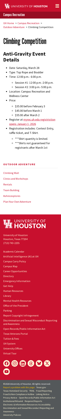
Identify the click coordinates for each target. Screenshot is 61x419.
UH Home (8, 23)
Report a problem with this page (19, 387)
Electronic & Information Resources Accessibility (27, 404)
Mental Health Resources (17, 300)
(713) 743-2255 (11, 243)
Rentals (7, 184)
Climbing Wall (11, 173)
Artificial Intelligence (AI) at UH (21, 256)
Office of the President (15, 305)
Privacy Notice (10, 397)
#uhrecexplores (11, 196)
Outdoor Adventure (14, 27)
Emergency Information (16, 281)
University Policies (12, 414)
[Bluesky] (39, 363)
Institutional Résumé (13, 401)
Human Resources (13, 291)
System (9, 343)
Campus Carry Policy (14, 261)
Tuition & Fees (11, 338)
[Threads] (31, 363)
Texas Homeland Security (15, 390)
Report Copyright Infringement (21, 315)
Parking (7, 310)
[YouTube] (6, 371)
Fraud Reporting (44, 390)
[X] (47, 363)
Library (7, 295)
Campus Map (10, 266)
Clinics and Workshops (15, 178)
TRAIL (31, 390)
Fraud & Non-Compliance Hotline (18, 394)
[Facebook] (6, 363)
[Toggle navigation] (57, 6)
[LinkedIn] (23, 363)
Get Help (8, 286)
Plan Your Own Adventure (17, 201)
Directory (8, 276)
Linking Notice (42, 394)
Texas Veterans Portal (15, 333)
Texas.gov (41, 387)
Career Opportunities (15, 271)
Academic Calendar (13, 251)
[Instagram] (14, 363)
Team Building (11, 190)
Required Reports (33, 401)
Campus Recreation (14, 15)
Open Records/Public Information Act (24, 328)
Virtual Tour (9, 353)
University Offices (12, 348)
